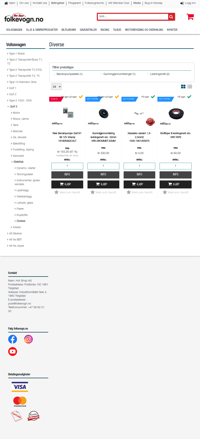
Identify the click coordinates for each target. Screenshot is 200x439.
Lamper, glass (25, 203)
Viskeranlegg (24, 196)
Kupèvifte (22, 215)
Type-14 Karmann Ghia (22, 82)
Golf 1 (12, 88)
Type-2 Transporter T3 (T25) (25, 70)
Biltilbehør (69, 30)
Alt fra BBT (15, 239)
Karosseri (18, 156)
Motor (16, 113)
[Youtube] (15, 352)
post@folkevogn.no (19, 304)
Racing (105, 30)
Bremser (18, 131)
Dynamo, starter (26, 168)
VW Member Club (118, 3)
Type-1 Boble (17, 54)
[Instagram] (31, 340)
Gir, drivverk (19, 137)
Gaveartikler (88, 30)
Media (137, 3)
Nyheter (172, 30)
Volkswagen (14, 30)
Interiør (17, 227)
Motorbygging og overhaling (144, 30)
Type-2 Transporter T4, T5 (24, 76)
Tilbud (117, 30)
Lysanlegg (23, 190)
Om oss (24, 3)
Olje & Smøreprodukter (42, 30)
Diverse (21, 221)
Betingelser (57, 3)
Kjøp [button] (68, 184)
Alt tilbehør (15, 233)
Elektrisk (18, 162)
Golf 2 (12, 94)
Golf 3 (13, 107)
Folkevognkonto (94, 3)
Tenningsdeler (25, 174)
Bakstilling (19, 144)
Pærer (20, 209)
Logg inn (190, 3)
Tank (15, 125)
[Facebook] (15, 340)
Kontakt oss (40, 3)
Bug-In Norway (153, 3)
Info (67, 174)
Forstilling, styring (23, 150)
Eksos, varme (21, 119)
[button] (189, 13)
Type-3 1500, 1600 (20, 100)
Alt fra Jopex (16, 246)
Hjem (12, 3)
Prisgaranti (74, 3)
